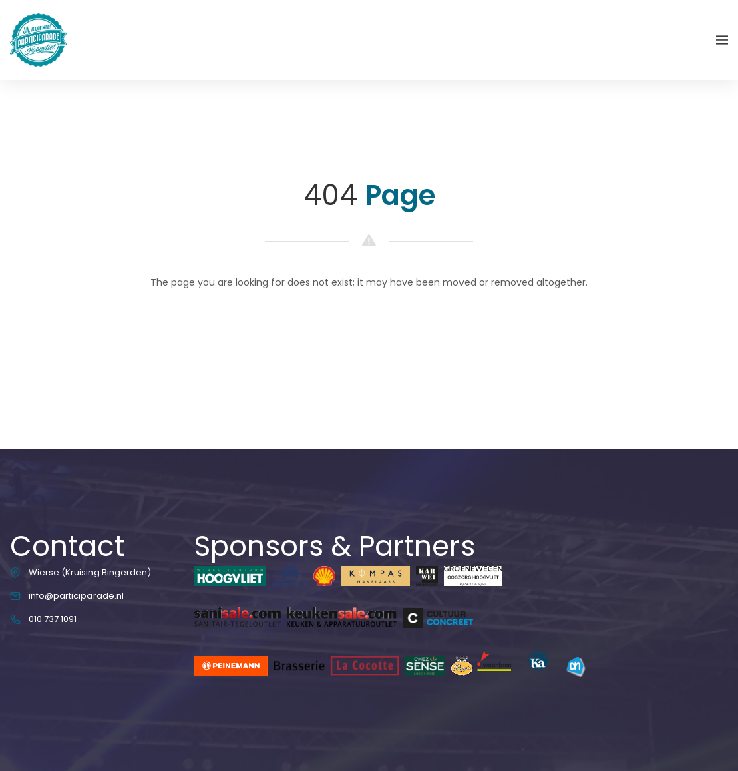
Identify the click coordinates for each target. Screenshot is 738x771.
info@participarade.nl (76, 595)
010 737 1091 (53, 619)
